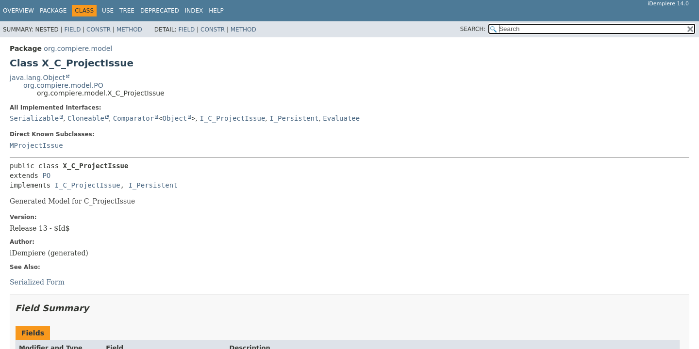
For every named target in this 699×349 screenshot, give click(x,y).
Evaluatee (341, 118)
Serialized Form (37, 282)
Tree (126, 10)
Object (175, 118)
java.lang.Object (37, 77)
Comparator (133, 118)
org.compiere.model (78, 48)
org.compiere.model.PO (63, 85)
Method (129, 29)
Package (53, 10)
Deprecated (159, 10)
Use (108, 10)
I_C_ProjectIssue (232, 118)
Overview (18, 10)
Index (194, 10)
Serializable (34, 118)
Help (216, 10)
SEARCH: (473, 29)
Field (72, 29)
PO (46, 175)
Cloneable (85, 118)
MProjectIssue (36, 145)
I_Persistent (293, 118)
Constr (98, 29)
